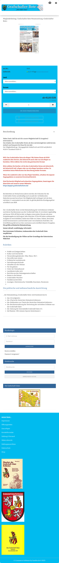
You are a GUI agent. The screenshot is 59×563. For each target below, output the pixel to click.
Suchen (29, 372)
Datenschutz (6, 448)
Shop (3, 452)
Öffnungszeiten (7, 425)
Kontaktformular (8, 432)
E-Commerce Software (22, 560)
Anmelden (29, 346)
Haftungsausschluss (9, 444)
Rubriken (7, 245)
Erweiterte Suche (29, 376)
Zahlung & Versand (8, 436)
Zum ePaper (6, 428)
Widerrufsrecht (7, 440)
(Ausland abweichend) (42, 72)
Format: (6, 87)
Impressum (6, 421)
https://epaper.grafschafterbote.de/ (15, 186)
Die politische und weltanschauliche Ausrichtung (25, 288)
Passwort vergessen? (12, 354)
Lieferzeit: (6, 72)
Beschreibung (9, 132)
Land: (5, 77)
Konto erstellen (10, 351)
